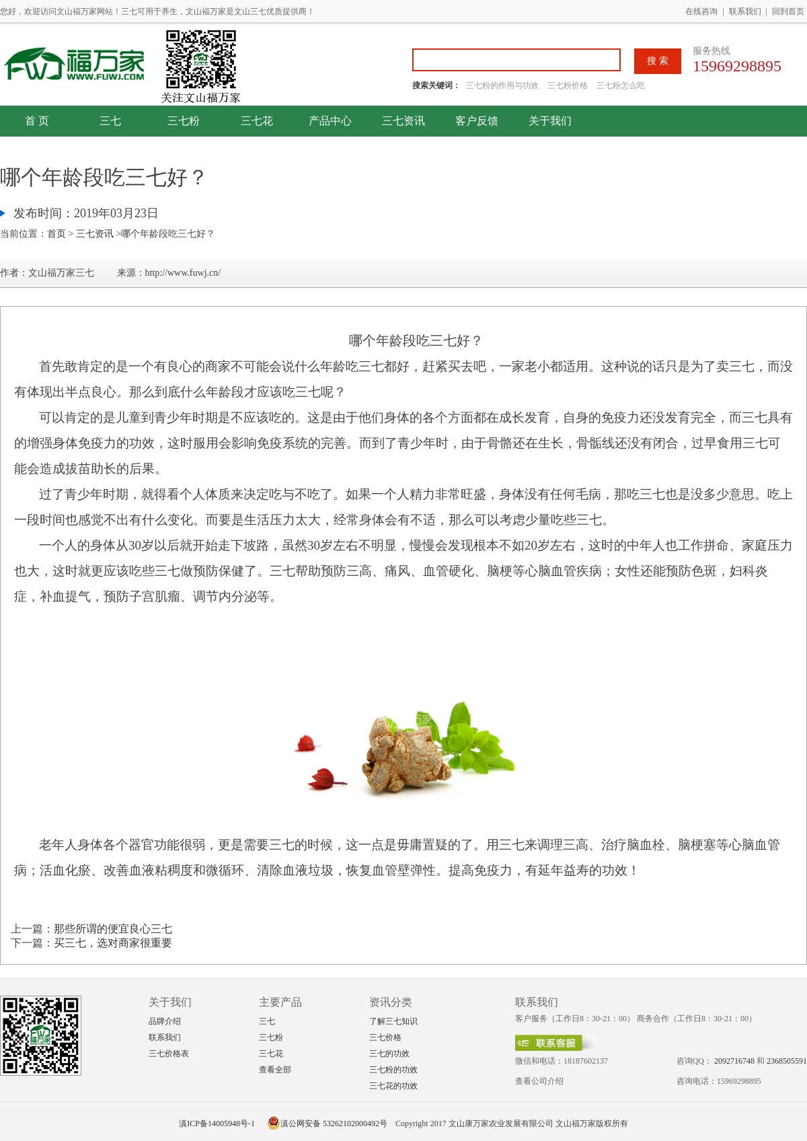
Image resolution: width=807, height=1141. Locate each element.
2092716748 (734, 1061)
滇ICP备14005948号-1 (217, 1123)
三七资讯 (403, 120)
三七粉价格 (567, 85)
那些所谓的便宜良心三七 (113, 928)
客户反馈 (476, 120)
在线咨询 (701, 11)
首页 (56, 234)
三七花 (257, 120)
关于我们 (550, 120)
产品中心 (330, 120)
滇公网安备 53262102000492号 (327, 1123)
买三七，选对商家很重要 (113, 943)
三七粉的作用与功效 (503, 85)
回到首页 (788, 11)
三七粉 (183, 120)
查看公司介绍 (539, 1081)
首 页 (37, 120)
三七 (110, 120)
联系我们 (745, 11)
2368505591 (787, 1061)
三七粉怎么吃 (621, 85)
